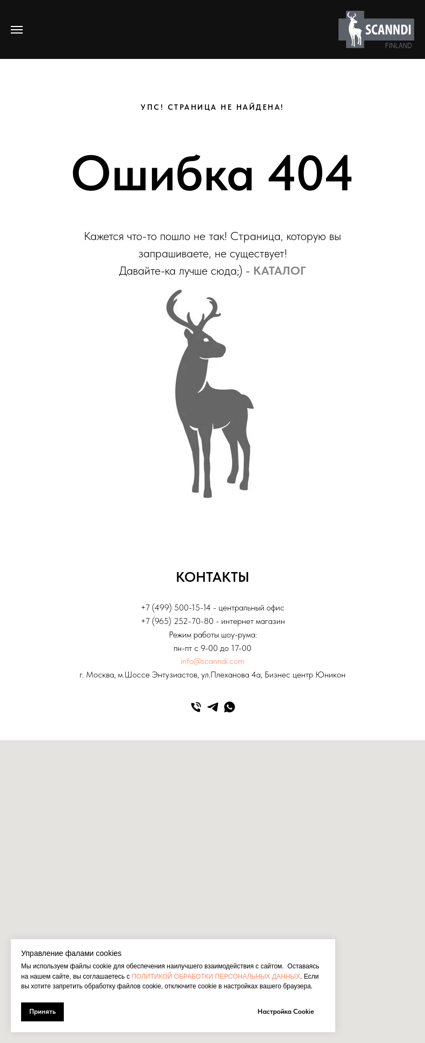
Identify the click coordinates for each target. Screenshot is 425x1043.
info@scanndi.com (212, 661)
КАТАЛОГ (279, 270)
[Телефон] (196, 707)
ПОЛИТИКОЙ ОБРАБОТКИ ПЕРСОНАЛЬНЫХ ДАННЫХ (215, 976)
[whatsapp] (229, 707)
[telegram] (213, 707)
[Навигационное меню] (17, 30)
